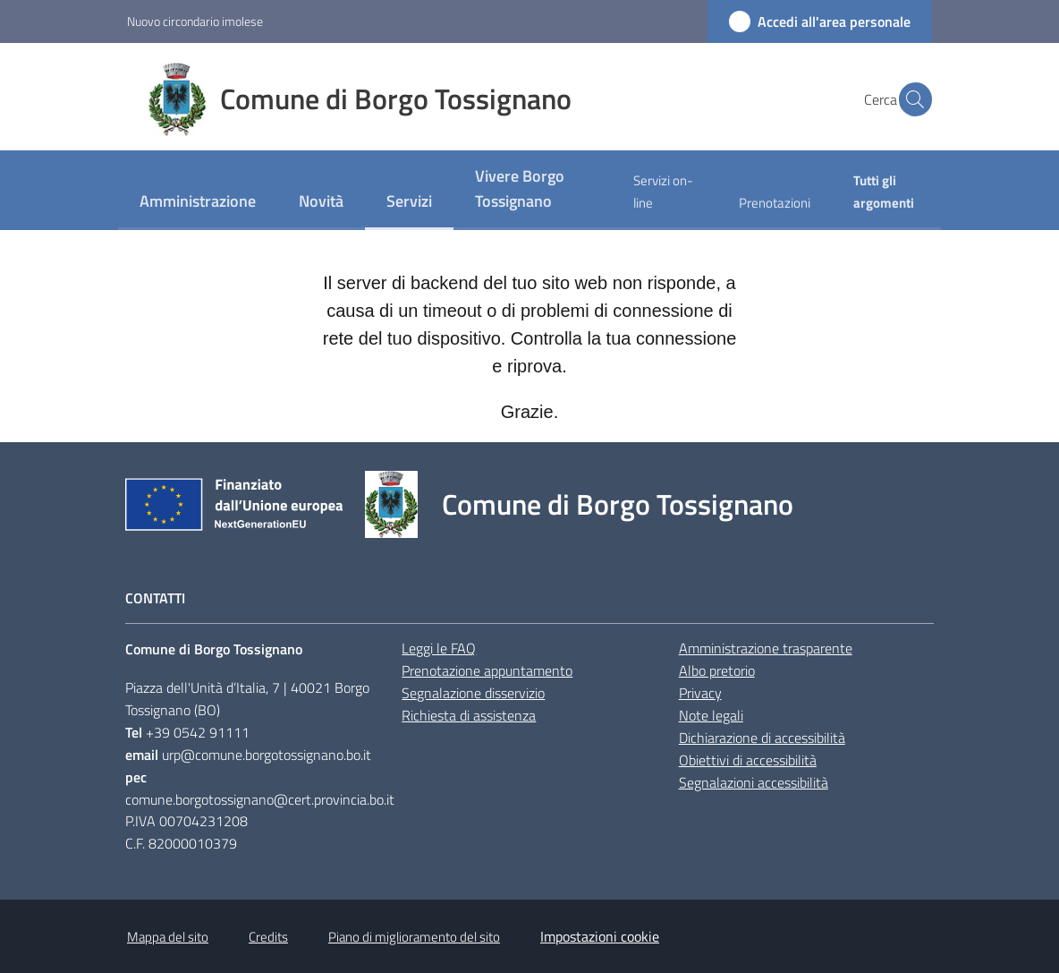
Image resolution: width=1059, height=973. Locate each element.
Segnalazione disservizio (473, 693)
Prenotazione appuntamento (487, 670)
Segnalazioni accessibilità (753, 782)
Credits (268, 936)
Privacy (700, 693)
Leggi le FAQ (439, 648)
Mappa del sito (167, 936)
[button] (910, 99)
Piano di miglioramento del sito (414, 936)
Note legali (711, 715)
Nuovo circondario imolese (195, 21)
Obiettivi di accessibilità (748, 760)
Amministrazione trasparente (765, 648)
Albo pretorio (717, 670)
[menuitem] (197, 202)
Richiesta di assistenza (469, 715)
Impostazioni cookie (599, 936)
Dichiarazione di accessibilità (762, 737)
